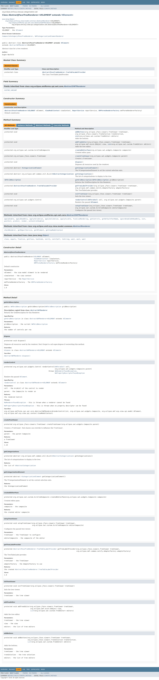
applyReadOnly (22, 219)
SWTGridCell (93, 200)
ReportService (78, 110)
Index (43, 2)
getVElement (39, 230)
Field (16, 8)
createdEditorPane (83, 150)
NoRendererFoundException (65, 371)
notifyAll (56, 239)
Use (24, 2)
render (24, 221)
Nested (10, 8)
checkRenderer (10, 230)
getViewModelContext (54, 230)
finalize (21, 239)
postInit (7, 221)
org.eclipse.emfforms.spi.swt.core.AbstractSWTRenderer (30, 23)
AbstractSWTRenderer (17, 45)
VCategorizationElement (32, 168)
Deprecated (35, 2)
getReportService (25, 230)
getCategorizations (83, 174)
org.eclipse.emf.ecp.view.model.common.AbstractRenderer (27, 21)
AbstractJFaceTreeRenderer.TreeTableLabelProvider (64, 72)
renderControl (81, 200)
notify (47, 239)
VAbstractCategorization (62, 174)
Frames (25, 6)
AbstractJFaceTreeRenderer (16, 110)
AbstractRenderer (81, 226)
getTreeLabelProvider (84, 186)
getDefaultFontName (110, 219)
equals (13, 239)
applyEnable (9, 219)
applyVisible (65, 219)
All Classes (45, 6)
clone (6, 239)
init (143, 219)
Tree (28, 2)
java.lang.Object (8, 19)
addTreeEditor (81, 142)
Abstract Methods (43, 125)
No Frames (33, 6)
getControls (95, 219)
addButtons (79, 132)
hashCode (39, 239)
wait (73, 239)
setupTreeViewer (82, 206)
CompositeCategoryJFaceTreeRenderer (17, 36)
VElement (66, 15)
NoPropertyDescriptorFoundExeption (70, 373)
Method (28, 8)
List (77, 136)
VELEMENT (31, 110)
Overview (4, 2)
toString (65, 239)
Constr (21, 8)
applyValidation (36, 219)
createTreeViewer (82, 156)
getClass (30, 239)
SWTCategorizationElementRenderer (49, 36)
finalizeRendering (80, 219)
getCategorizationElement (86, 168)
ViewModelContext (52, 110)
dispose (78, 162)
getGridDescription (83, 180)
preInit (16, 221)
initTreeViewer (81, 194)
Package (12, 2)
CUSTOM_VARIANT (10, 90)
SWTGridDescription (13, 180)
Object (45, 235)
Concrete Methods (61, 125)
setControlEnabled (36, 221)
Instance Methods (25, 125)
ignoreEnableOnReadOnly (130, 219)
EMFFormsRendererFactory (109, 110)
